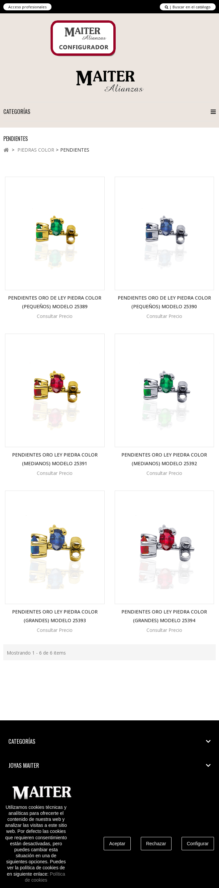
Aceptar (117, 843)
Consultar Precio (55, 316)
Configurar (198, 843)
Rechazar (156, 843)
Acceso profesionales (27, 6)
